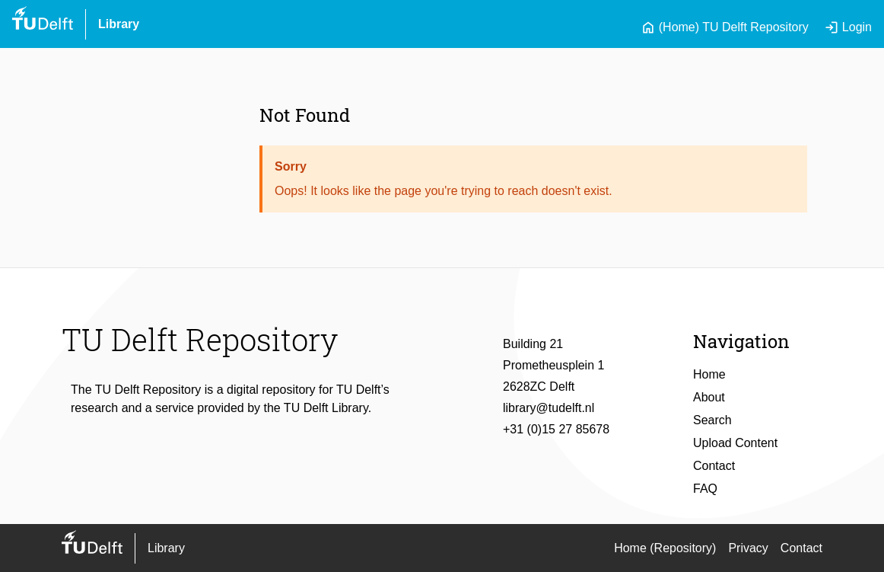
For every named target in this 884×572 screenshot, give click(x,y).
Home (709, 374)
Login (848, 27)
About (709, 397)
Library (118, 24)
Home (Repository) (665, 548)
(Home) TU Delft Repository (725, 27)
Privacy (748, 548)
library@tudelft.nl (548, 407)
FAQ (705, 488)
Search (712, 420)
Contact (714, 465)
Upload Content (735, 442)
